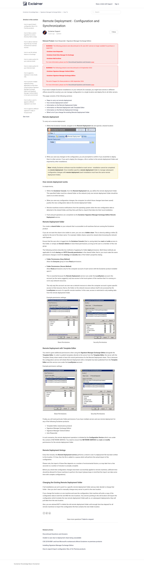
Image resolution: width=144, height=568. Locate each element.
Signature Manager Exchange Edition (50, 12)
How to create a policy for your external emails (31, 60)
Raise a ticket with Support (104, 4)
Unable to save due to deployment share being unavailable (62, 538)
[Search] (106, 12)
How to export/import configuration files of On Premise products (30, 26)
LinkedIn (49, 513)
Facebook (44, 513)
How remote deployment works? (57, 103)
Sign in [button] (117, 4)
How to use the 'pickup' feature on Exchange (30, 53)
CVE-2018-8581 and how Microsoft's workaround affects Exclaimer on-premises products (72, 541)
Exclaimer (36, 564)
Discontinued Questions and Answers (79, 62)
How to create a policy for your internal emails (31, 67)
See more (26, 117)
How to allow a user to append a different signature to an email (30, 102)
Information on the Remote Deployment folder (62, 105)
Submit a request (88, 519)
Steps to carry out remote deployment (59, 100)
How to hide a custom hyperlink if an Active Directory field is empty (30, 35)
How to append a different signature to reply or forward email (31, 110)
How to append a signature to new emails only (30, 75)
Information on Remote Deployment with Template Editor (65, 107)
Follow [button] (114, 32)
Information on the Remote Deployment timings (62, 110)
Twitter (47, 513)
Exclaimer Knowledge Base (30, 12)
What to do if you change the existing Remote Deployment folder (68, 112)
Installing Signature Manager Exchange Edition (58, 545)
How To (65, 12)
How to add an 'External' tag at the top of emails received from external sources (30, 44)
